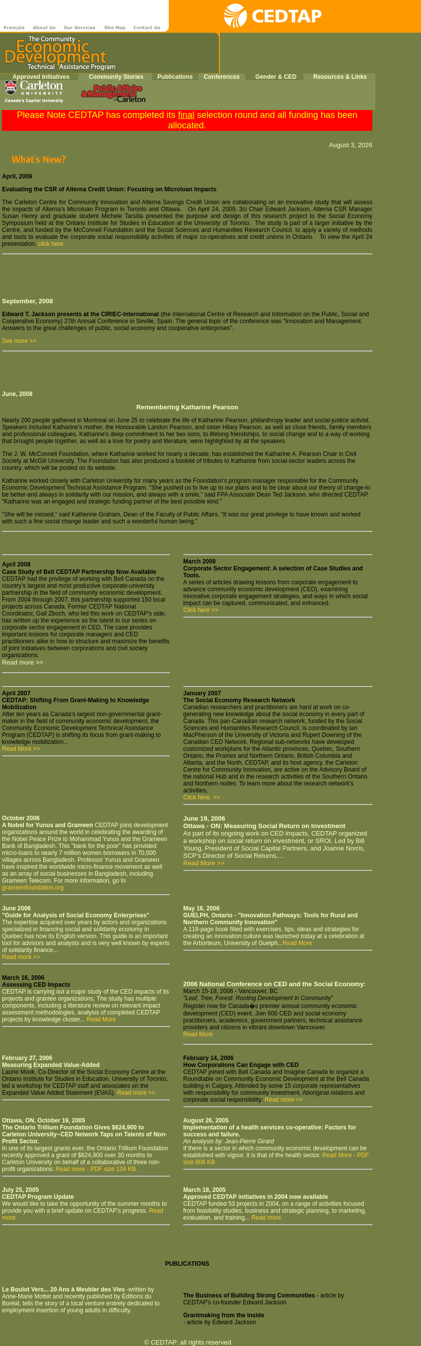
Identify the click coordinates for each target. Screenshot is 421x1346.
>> (299, 1099)
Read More (297, 943)
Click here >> (200, 610)
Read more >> (21, 956)
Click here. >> (201, 797)
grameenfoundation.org (33, 887)
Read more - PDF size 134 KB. (96, 1169)
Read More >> (21, 748)
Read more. (266, 1217)
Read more (279, 1099)
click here (51, 243)
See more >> (19, 340)
